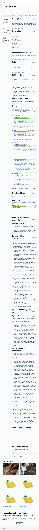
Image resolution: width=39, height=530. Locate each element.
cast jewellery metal (25, 126)
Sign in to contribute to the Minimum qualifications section (20, 59)
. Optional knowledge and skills (6, 35)
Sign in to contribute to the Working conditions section (20, 49)
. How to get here (6, 30)
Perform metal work (17, 293)
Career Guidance (14, 15)
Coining (15, 341)
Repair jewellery (17, 247)
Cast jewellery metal (17, 385)
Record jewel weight (17, 404)
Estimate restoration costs (19, 398)
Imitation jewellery (17, 329)
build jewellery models (20, 127)
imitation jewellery (25, 185)
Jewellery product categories (19, 337)
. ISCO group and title (6, 41)
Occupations (21, 15)
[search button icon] (31, 11)
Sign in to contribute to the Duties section (18, 28)
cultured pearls (31, 153)
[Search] (19, 10)
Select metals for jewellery (19, 278)
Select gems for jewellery (18, 270)
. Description (5, 17)
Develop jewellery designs (19, 406)
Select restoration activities (19, 413)
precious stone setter (17, 156)
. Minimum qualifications (5, 22)
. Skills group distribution (5, 38)
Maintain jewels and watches (19, 420)
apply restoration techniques (30, 168)
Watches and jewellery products (20, 333)
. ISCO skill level (6, 25)
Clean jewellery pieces (18, 299)
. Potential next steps (6, 28)
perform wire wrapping (25, 153)
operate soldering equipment (18, 138)
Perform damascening (18, 289)
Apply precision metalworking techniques (21, 281)
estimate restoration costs (29, 170)
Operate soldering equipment (19, 303)
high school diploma (16, 55)
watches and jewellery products (27, 139)
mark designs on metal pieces (27, 121)
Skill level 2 (21, 95)
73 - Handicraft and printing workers (19, 16)
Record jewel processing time (19, 396)
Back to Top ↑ (34, 19)
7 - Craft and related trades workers (30, 15)
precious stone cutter (17, 115)
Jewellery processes (18, 230)
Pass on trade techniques (18, 359)
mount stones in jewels (29, 125)
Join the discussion (19, 523)
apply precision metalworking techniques (23, 123)
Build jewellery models (18, 401)
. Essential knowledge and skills (6, 33)
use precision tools (25, 136)
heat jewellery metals (23, 122)
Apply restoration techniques (19, 373)
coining (30, 185)
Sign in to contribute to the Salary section (18, 72)
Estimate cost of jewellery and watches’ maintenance (23, 409)
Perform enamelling (17, 389)
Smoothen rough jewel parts (19, 262)
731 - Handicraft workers (31, 16)
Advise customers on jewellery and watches (22, 365)
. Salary (4, 24)
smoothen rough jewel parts (25, 135)
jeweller (15, 130)
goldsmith (15, 142)
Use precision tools (17, 286)
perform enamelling (25, 184)
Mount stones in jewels (18, 295)
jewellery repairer (16, 205)
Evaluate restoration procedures (20, 379)
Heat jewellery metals (18, 267)
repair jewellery (24, 148)
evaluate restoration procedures (19, 169)
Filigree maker (16, 456)
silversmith (16, 173)
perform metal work (22, 125)
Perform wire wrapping (18, 392)
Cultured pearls (17, 323)
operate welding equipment (20, 149)
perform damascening (26, 164)
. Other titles (5, 19)
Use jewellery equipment (18, 243)
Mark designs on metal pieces (19, 252)
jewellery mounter (16, 207)
